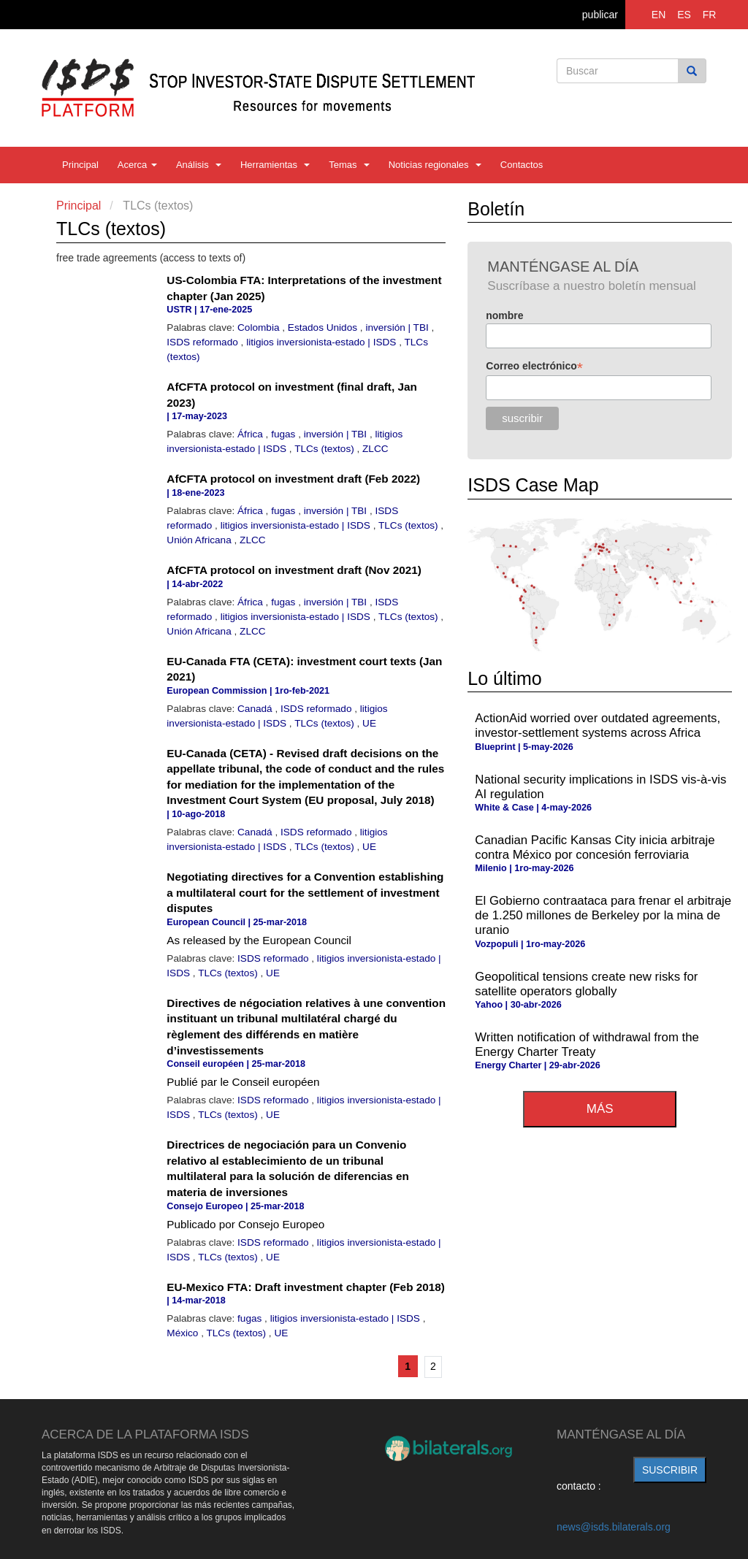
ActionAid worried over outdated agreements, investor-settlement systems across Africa (597, 725)
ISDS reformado (203, 342)
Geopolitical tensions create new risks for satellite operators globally (586, 984)
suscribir (670, 1470)
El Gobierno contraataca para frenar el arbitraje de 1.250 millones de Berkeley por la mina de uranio (603, 915)
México (184, 1333)
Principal (80, 164)
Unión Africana (200, 540)
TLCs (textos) (325, 448)
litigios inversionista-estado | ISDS (322, 342)
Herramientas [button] (275, 164)
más (600, 1109)
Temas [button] (349, 164)
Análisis (198, 164)
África (251, 434)
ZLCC (375, 448)
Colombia (259, 327)
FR (710, 14)
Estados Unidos (324, 327)
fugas (284, 434)
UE (369, 723)
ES (684, 14)
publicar (600, 14)
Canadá (256, 708)
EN (658, 14)
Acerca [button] (137, 164)
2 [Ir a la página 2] (433, 1366)
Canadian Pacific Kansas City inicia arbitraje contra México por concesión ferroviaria (594, 847)
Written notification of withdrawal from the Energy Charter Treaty (587, 1044)
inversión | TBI (398, 327)
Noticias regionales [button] (435, 164)
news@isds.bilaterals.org (614, 1527)
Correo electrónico (534, 366)
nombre (504, 315)
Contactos (521, 164)
